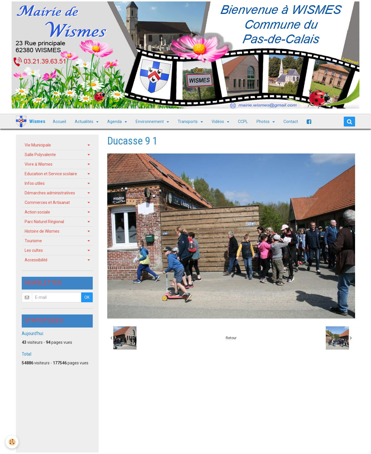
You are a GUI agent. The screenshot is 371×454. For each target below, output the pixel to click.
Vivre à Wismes (38, 164)
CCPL (243, 121)
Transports (188, 121)
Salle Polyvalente (40, 154)
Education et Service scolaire (51, 173)
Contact (290, 121)
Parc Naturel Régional (44, 221)
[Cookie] (12, 441)
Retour (231, 338)
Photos (263, 121)
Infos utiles (35, 183)
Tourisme (33, 240)
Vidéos (218, 121)
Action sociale (37, 212)
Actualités (84, 121)
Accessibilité (36, 260)
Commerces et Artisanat (47, 202)
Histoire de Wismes (42, 231)
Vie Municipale (38, 145)
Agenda (115, 121)
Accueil (59, 121)
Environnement (150, 121)
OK (87, 297)
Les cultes (34, 250)
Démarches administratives (50, 193)
